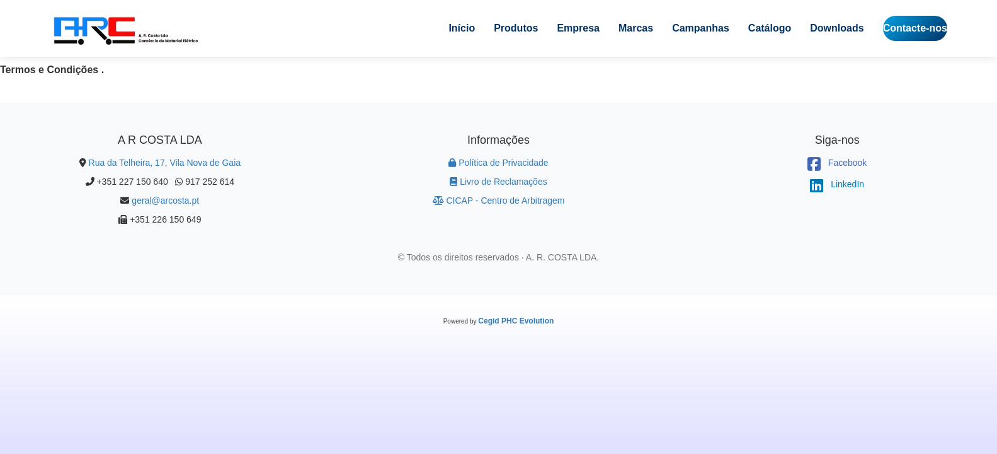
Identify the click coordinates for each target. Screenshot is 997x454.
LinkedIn (837, 184)
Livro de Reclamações (498, 182)
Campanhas (700, 28)
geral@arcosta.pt (165, 200)
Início (461, 28)
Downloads (836, 28)
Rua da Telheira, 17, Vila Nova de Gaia (165, 163)
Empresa (578, 28)
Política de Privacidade (498, 163)
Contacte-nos (915, 28)
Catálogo (769, 28)
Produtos (516, 28)
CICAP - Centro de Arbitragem (499, 200)
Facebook (837, 163)
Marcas (635, 28)
